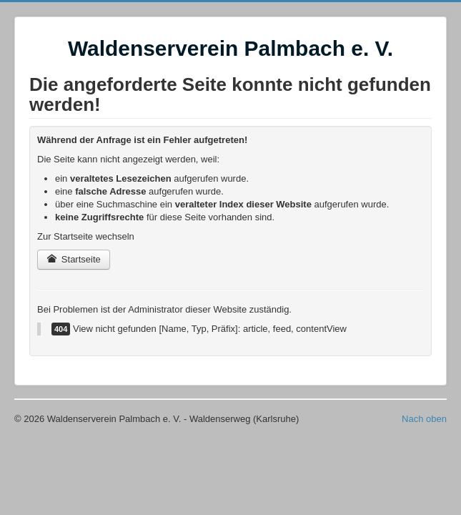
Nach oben (424, 418)
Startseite (73, 259)
